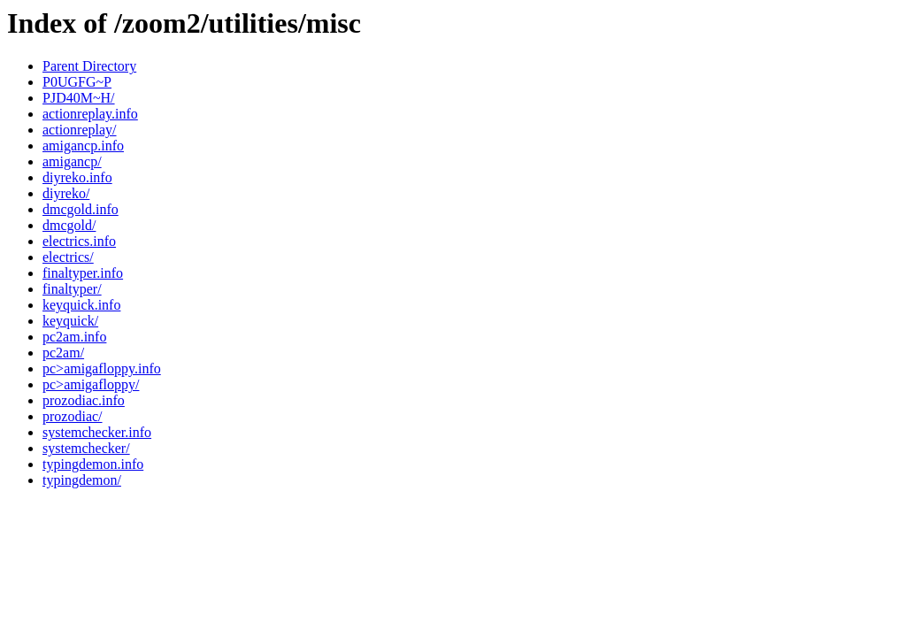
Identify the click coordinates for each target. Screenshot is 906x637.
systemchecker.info (96, 432)
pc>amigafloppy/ (90, 384)
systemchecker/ (86, 448)
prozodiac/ (72, 416)
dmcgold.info (80, 209)
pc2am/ (63, 352)
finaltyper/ (72, 288)
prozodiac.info (83, 400)
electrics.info (79, 241)
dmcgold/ (69, 225)
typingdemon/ (81, 479)
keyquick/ (70, 320)
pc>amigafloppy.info (101, 368)
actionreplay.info (90, 113)
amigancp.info (83, 145)
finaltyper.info (82, 272)
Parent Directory (89, 65)
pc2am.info (74, 336)
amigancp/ (72, 161)
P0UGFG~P (76, 81)
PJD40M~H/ (78, 97)
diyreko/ (65, 193)
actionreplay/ (79, 129)
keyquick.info (81, 304)
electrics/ (68, 257)
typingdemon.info (92, 464)
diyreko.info (77, 177)
